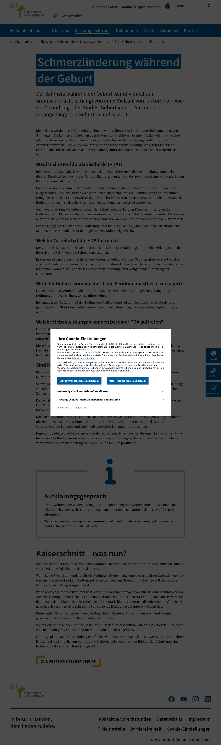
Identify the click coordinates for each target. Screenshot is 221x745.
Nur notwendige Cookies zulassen (79, 380)
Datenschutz (63, 407)
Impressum (81, 407)
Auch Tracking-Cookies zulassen (127, 380)
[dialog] (110, 372)
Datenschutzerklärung (83, 357)
